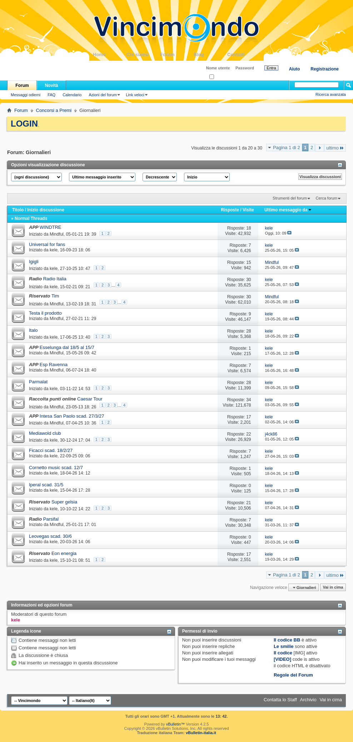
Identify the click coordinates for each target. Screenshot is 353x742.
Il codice (283, 652)
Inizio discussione (45, 209)
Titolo (18, 209)
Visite (248, 209)
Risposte (230, 209)
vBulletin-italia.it (201, 733)
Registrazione (324, 69)
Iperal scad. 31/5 (46, 484)
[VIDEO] (282, 659)
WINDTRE (50, 227)
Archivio (308, 699)
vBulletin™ (175, 724)
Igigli (34, 261)
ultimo (335, 148)
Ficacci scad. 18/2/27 (51, 450)
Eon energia (63, 553)
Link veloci (135, 95)
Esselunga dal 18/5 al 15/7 (67, 347)
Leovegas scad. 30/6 (50, 536)
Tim (55, 296)
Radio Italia (54, 278)
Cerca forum (326, 198)
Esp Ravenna (54, 364)
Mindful (57, 234)
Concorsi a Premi (54, 110)
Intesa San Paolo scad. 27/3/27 (72, 416)
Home (109, 54)
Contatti (244, 54)
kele (54, 249)
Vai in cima (333, 587)
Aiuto (294, 69)
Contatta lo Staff (280, 699)
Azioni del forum (103, 95)
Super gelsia (64, 502)
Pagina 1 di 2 (286, 147)
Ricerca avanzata (330, 94)
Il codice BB (287, 640)
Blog (210, 54)
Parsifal (51, 519)
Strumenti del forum (290, 198)
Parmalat (38, 381)
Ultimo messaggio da (288, 209)
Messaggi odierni (25, 95)
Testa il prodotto (45, 313)
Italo (33, 330)
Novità (51, 85)
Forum (177, 54)
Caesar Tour (90, 399)
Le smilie (284, 646)
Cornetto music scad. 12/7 (56, 467)
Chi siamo (143, 54)
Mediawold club (45, 433)
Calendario (72, 95)
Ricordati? (220, 77)
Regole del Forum (293, 675)
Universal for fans (47, 244)
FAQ (51, 95)
